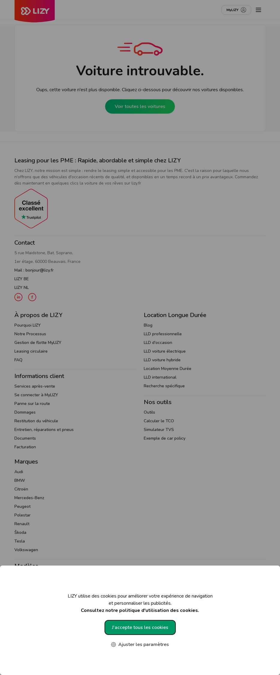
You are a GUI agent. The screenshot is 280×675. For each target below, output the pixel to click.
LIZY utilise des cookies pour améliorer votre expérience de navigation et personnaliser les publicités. (140, 603)
